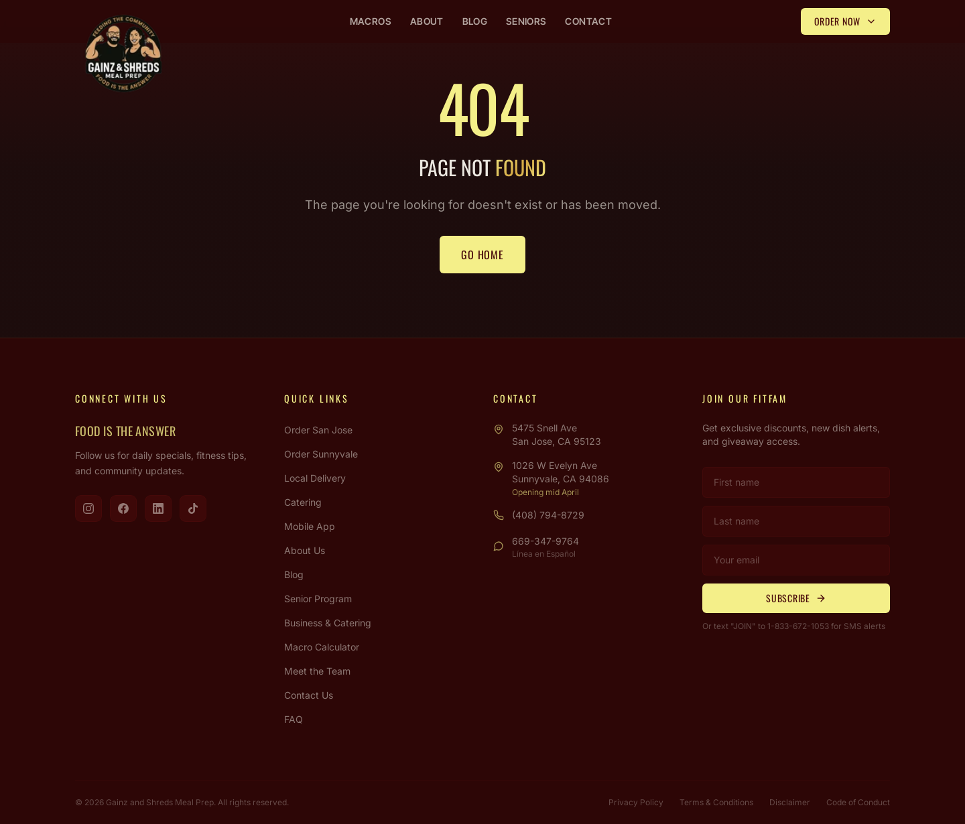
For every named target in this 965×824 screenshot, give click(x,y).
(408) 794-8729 (548, 515)
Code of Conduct (858, 802)
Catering (303, 502)
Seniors (526, 21)
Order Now (845, 21)
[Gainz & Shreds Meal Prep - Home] (123, 53)
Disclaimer (789, 802)
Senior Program (318, 598)
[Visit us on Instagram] (88, 508)
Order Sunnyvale (321, 454)
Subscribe (796, 598)
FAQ (293, 719)
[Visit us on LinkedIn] (158, 508)
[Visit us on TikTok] (193, 508)
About (427, 21)
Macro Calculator (321, 647)
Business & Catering (327, 622)
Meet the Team (317, 671)
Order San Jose (318, 429)
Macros (370, 21)
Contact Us (308, 695)
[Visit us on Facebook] (123, 508)
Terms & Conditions (716, 802)
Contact (588, 21)
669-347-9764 (545, 541)
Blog (474, 21)
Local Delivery (315, 478)
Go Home (482, 255)
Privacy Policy (635, 802)
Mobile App (309, 526)
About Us (304, 550)
